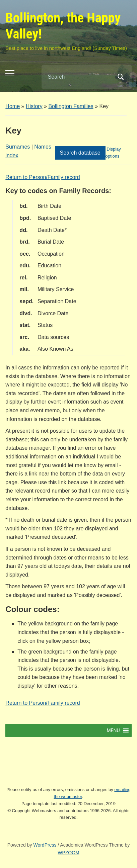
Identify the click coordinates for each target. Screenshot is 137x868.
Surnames (17, 147)
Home (12, 106)
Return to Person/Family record (42, 177)
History (34, 106)
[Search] (78, 77)
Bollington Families (70, 106)
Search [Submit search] (121, 77)
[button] (113, 730)
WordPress (44, 845)
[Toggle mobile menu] (9, 73)
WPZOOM (68, 852)
